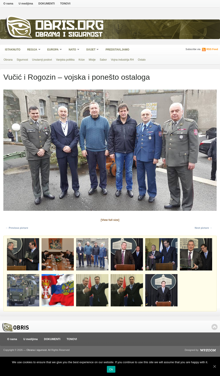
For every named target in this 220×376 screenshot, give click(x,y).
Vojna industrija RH (122, 59)
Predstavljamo (117, 49)
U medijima (26, 3)
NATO (72, 50)
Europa (53, 50)
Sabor (103, 59)
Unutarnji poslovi (42, 59)
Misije (92, 59)
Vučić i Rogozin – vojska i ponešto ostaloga (76, 77)
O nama (8, 3)
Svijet (91, 50)
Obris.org (69, 26)
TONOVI (65, 3)
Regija (32, 50)
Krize (82, 59)
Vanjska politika (65, 59)
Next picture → (203, 227)
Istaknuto (12, 49)
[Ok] (214, 366)
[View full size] (110, 220)
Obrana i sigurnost (68, 35)
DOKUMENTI (46, 3)
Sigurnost (22, 59)
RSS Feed (212, 49)
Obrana (8, 59)
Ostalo (142, 59)
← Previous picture (17, 227)
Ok (111, 369)
